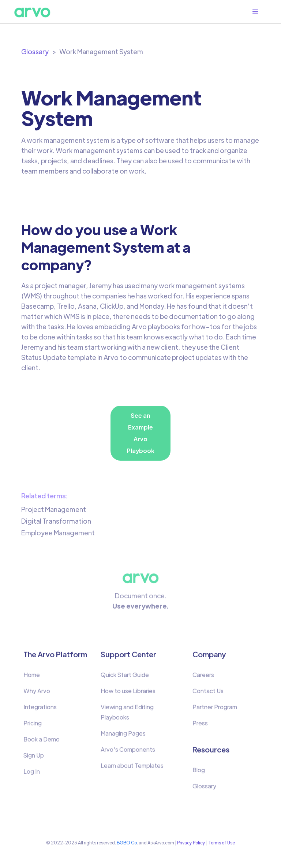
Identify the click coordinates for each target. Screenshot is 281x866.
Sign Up (33, 758)
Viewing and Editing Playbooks (127, 715)
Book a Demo (41, 742)
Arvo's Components (128, 752)
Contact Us (208, 694)
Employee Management (58, 532)
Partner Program (214, 710)
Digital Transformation (56, 521)
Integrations (40, 710)
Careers (203, 677)
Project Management (53, 509)
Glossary (35, 51)
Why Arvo (36, 694)
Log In (31, 774)
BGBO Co (127, 842)
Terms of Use (221, 842)
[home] (32, 12)
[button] (259, 12)
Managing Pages (123, 736)
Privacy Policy (191, 842)
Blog (198, 773)
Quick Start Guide (125, 677)
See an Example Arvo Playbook (140, 433)
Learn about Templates (132, 768)
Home (31, 677)
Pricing (32, 726)
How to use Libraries (128, 694)
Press (200, 726)
